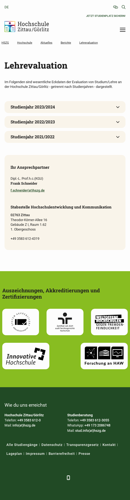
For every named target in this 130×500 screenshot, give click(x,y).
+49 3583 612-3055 (94, 420)
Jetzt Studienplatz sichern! (105, 15)
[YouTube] (39, 478)
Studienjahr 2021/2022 (32, 136)
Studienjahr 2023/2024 (33, 107)
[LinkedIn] (18, 478)
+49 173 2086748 (97, 425)
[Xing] (28, 478)
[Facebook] (8, 478)
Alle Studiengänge (22, 445)
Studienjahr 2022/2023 (33, 122)
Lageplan (14, 454)
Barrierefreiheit (62, 454)
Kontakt (108, 445)
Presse (84, 454)
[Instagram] (49, 478)
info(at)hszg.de (23, 425)
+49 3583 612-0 (29, 420)
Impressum (35, 454)
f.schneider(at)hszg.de (28, 190)
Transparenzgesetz (82, 445)
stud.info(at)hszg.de (90, 431)
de (7, 7)
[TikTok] (59, 478)
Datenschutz (52, 445)
